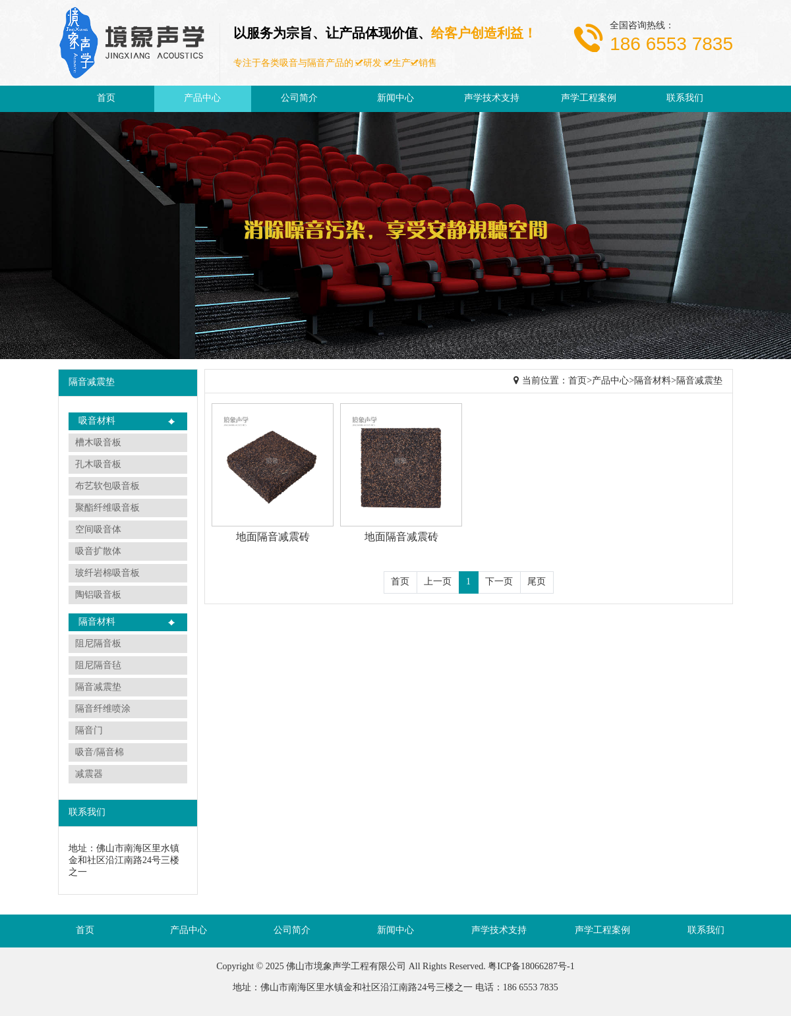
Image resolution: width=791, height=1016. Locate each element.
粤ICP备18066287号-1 (531, 967)
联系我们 (684, 98)
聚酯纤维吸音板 (107, 508)
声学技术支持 (491, 98)
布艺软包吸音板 (107, 487)
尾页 (536, 582)
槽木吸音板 (98, 443)
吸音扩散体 (98, 552)
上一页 (438, 582)
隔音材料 (96, 622)
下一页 (499, 582)
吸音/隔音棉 (99, 753)
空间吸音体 (98, 530)
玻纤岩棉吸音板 (107, 574)
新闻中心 (395, 98)
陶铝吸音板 (98, 595)
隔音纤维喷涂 (103, 709)
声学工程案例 (588, 98)
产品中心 (202, 98)
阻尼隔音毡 (98, 666)
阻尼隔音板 (98, 644)
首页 (106, 98)
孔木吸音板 (98, 465)
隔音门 (89, 731)
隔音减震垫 (98, 687)
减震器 (89, 774)
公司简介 (299, 98)
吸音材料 (96, 421)
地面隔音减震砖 (273, 537)
